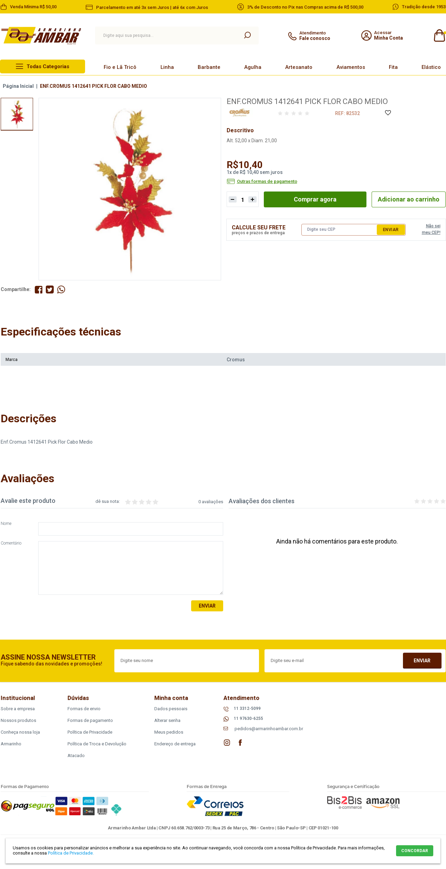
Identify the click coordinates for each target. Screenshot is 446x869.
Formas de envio (84, 708)
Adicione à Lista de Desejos (387, 113)
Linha (167, 67)
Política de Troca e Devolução (97, 743)
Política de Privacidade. (71, 853)
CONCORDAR (414, 850)
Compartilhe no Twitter (50, 289)
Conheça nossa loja (20, 732)
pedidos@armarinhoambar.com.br (269, 728)
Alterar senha (167, 720)
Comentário (11, 543)
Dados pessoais (170, 708)
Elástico (431, 67)
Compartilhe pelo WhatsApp (61, 289)
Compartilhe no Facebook (39, 289)
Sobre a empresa (18, 708)
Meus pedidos (168, 732)
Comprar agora (314, 199)
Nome (6, 523)
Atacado (76, 755)
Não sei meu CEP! (431, 229)
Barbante (209, 67)
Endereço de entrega (175, 743)
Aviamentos (350, 67)
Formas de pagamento (90, 720)
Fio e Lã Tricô (120, 67)
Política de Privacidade (90, 732)
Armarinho (11, 743)
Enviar (391, 229)
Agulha (252, 67)
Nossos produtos (18, 720)
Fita (393, 67)
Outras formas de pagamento (267, 181)
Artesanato (298, 67)
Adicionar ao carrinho (408, 199)
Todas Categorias (48, 66)
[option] (17, 114)
